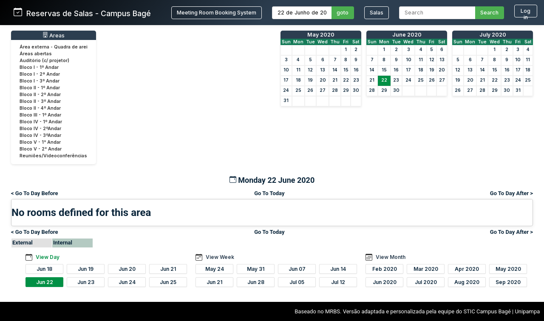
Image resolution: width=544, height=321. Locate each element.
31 (286, 100)
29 (346, 90)
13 (322, 70)
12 (310, 70)
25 (298, 90)
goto (342, 12)
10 (286, 70)
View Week (220, 257)
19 (310, 80)
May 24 (214, 269)
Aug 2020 (466, 282)
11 (298, 70)
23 (356, 80)
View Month (390, 257)
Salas (376, 12)
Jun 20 (127, 269)
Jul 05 (296, 282)
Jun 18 (44, 269)
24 (286, 90)
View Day (48, 257)
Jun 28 (255, 282)
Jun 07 (297, 269)
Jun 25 (168, 282)
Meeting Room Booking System (216, 12)
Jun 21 (168, 269)
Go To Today (269, 193)
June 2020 (407, 34)
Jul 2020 (426, 282)
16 (356, 70)
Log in (525, 12)
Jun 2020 (385, 282)
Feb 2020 (384, 269)
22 (346, 80)
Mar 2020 (426, 269)
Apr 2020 (467, 269)
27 (323, 90)
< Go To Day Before (34, 193)
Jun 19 (86, 269)
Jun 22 (44, 282)
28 (335, 90)
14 (334, 70)
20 (323, 80)
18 (298, 80)
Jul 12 (338, 282)
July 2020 (492, 34)
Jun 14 (338, 269)
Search (489, 12)
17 (286, 80)
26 (310, 90)
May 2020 (320, 34)
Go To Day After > (511, 193)
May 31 (255, 269)
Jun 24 (127, 282)
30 (356, 90)
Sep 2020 (508, 282)
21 (334, 80)
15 (345, 70)
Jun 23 (85, 282)
